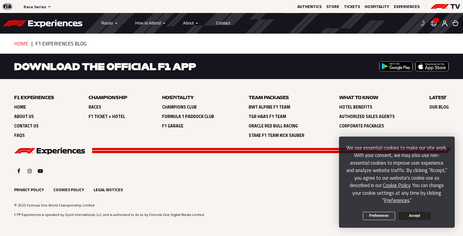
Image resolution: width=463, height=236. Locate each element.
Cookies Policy (68, 189)
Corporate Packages (361, 126)
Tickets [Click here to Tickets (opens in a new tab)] (352, 6)
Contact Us (26, 126)
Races (95, 107)
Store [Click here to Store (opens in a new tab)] (332, 6)
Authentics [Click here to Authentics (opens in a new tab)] (309, 6)
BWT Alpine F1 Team (269, 107)
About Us (24, 116)
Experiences (407, 6)
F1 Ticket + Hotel (107, 116)
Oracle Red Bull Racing (273, 126)
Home (21, 43)
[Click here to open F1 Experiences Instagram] (29, 170)
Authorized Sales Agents (367, 116)
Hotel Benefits (355, 107)
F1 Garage (172, 126)
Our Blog (439, 107)
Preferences (379, 216)
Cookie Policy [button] (396, 185)
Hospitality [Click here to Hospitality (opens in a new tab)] (377, 6)
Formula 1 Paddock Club (188, 116)
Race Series (35, 7)
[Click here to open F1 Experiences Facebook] (18, 170)
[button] (445, 6)
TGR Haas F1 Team (267, 116)
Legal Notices (108, 189)
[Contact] (223, 23)
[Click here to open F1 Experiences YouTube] (40, 170)
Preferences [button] (397, 200)
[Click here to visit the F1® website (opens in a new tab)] (7, 6)
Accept (414, 216)
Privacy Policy (29, 189)
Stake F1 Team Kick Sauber (276, 135)
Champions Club (179, 107)
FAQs (19, 135)
